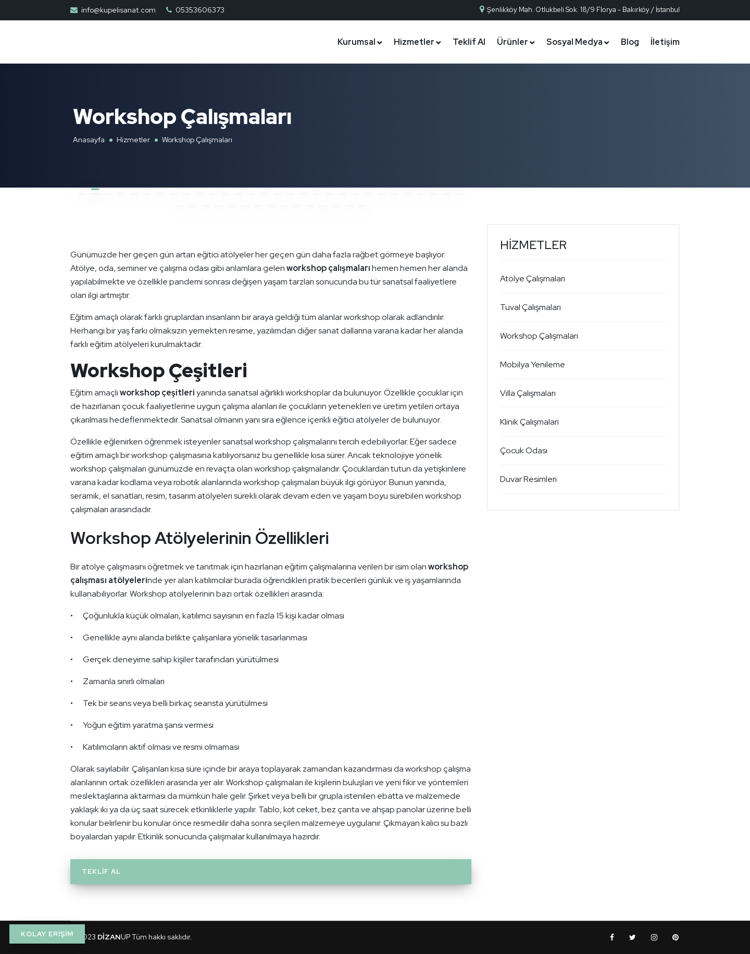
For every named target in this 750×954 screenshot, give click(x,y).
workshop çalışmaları (328, 268)
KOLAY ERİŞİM (47, 934)
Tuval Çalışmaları (530, 307)
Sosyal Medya (574, 41)
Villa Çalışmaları (528, 393)
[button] (82, 190)
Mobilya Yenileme (532, 364)
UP (113, 936)
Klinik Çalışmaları (529, 421)
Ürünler (512, 41)
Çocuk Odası (523, 450)
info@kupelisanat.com (118, 10)
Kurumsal (357, 41)
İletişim (665, 41)
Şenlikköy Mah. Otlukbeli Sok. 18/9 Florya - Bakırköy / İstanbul (579, 9)
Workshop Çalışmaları (539, 335)
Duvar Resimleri (528, 479)
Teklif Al (469, 41)
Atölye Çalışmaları (532, 278)
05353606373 (200, 10)
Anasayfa (89, 139)
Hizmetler (414, 41)
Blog (630, 41)
